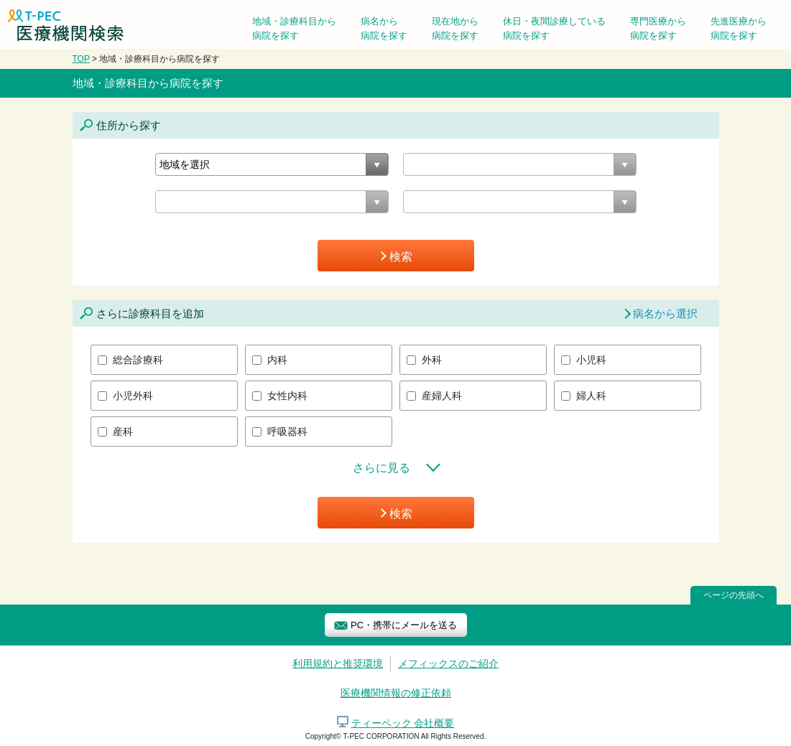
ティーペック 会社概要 (403, 723)
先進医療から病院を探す (739, 28)
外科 (432, 359)
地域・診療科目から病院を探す (294, 28)
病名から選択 (665, 313)
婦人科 (591, 395)
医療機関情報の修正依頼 (396, 693)
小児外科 (133, 395)
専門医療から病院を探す (658, 28)
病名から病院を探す (384, 28)
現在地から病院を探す (455, 28)
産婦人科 (442, 395)
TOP (81, 59)
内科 (277, 359)
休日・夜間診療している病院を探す (554, 28)
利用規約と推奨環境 (337, 663)
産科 (123, 431)
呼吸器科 (287, 431)
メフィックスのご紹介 (448, 663)
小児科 (591, 359)
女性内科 (287, 395)
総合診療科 (138, 359)
